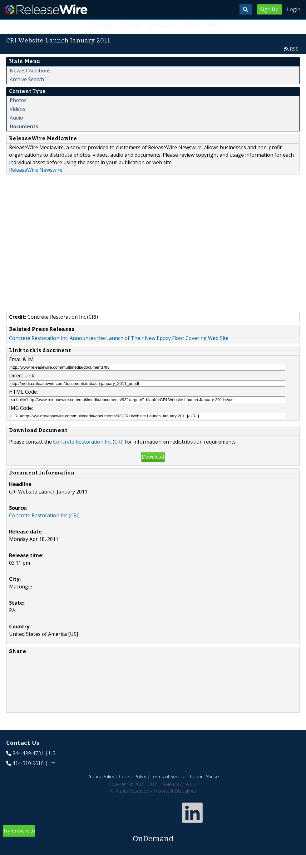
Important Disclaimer (174, 791)
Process (131, 25)
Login (293, 9)
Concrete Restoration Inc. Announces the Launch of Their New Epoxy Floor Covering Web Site (119, 338)
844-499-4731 (28, 753)
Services (103, 25)
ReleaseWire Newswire (35, 169)
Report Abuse (204, 776)
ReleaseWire (46, 9)
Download (153, 456)
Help (192, 25)
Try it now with (153, 835)
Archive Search (27, 79)
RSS (294, 49)
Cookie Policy (132, 776)
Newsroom (164, 25)
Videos (17, 109)
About (215, 25)
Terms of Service (168, 776)
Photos (18, 100)
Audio (16, 117)
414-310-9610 (28, 763)
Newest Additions (30, 70)
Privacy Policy (100, 776)
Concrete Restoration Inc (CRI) (88, 441)
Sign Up (269, 9)
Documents (24, 126)
